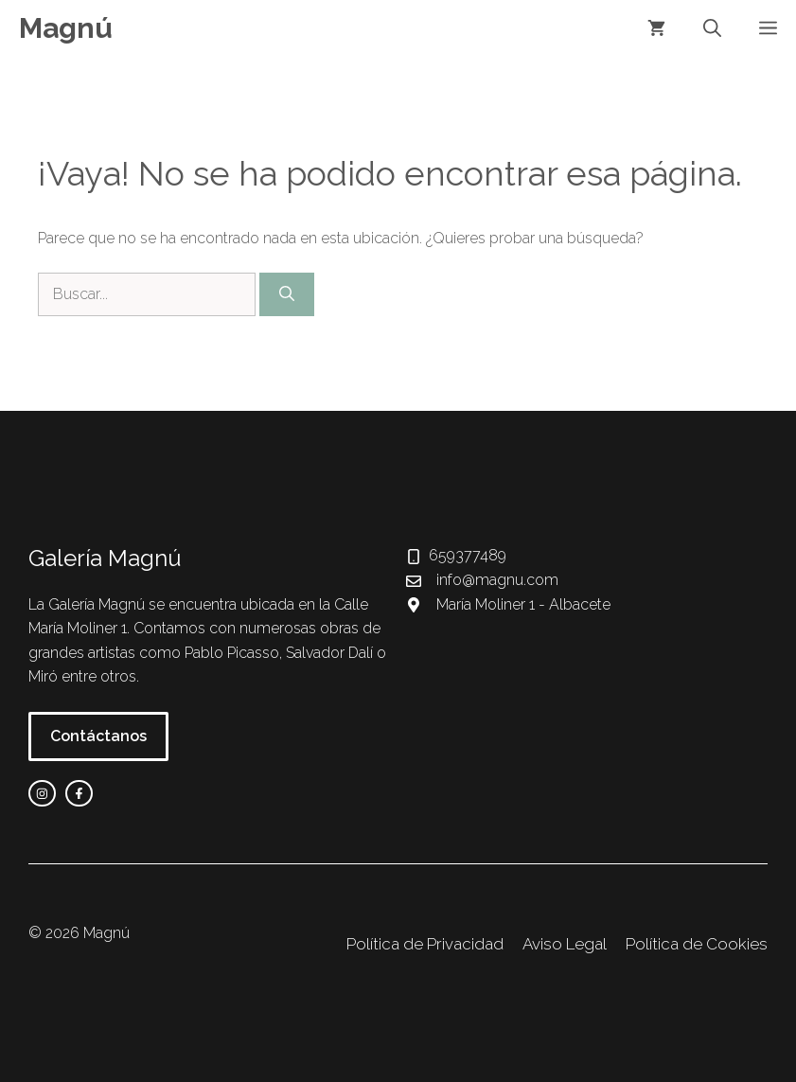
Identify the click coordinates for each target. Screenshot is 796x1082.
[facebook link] (79, 793)
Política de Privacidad (425, 943)
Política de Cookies (697, 943)
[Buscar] (286, 294)
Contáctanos (98, 736)
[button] (712, 28)
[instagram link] (42, 793)
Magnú (66, 27)
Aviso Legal (564, 943)
